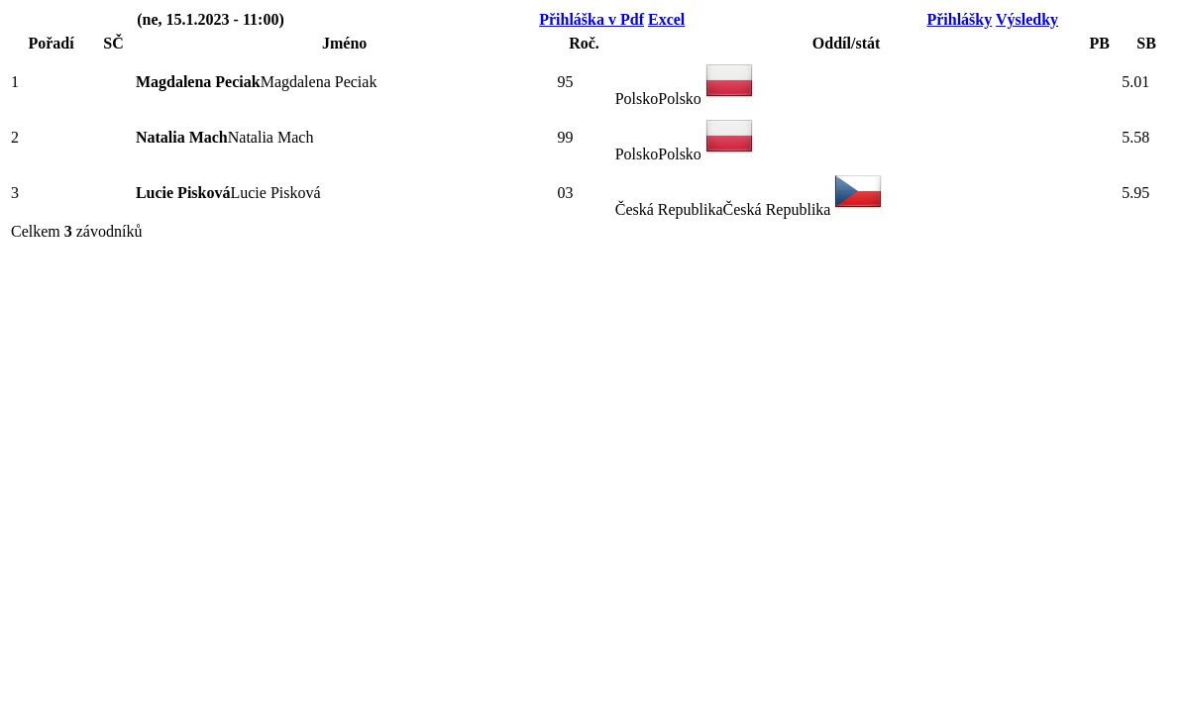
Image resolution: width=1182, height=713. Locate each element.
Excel (666, 19)
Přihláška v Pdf (591, 19)
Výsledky (1027, 19)
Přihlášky (959, 19)
